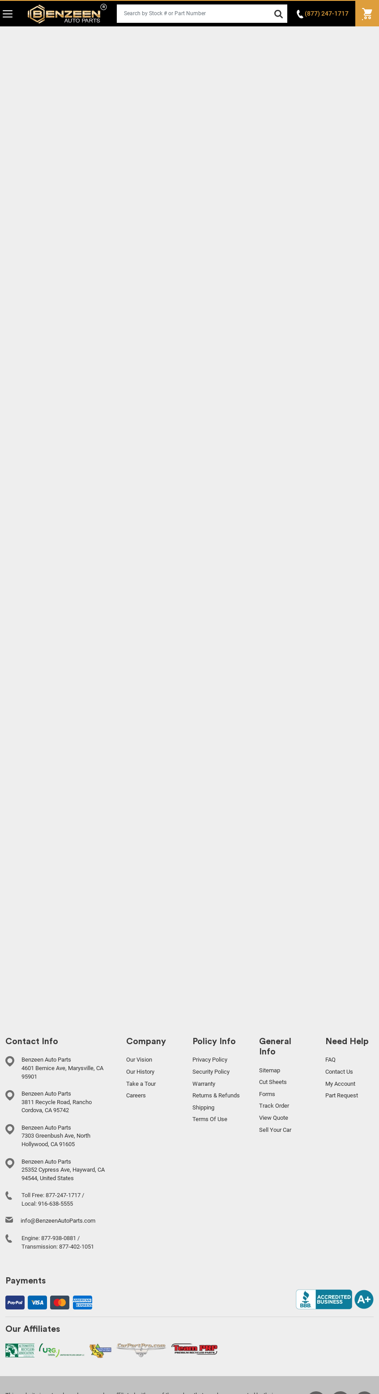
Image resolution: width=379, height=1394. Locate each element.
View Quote (273, 1117)
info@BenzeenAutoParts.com (58, 1220)
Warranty (203, 1083)
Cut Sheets (273, 1082)
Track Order (274, 1105)
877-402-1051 (76, 1246)
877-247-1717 (63, 1195)
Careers (136, 1095)
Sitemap (269, 1070)
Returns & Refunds (216, 1095)
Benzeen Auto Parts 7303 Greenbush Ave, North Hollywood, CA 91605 (55, 1136)
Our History (140, 1071)
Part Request (341, 1095)
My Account (340, 1083)
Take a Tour (141, 1083)
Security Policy (211, 1071)
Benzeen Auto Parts (67, 14)
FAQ (330, 1059)
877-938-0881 (58, 1238)
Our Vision (139, 1059)
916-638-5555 (55, 1203)
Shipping (203, 1107)
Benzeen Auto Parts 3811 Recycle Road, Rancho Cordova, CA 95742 (56, 1102)
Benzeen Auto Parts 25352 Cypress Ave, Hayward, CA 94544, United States (63, 1170)
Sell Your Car (275, 1129)
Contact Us (339, 1071)
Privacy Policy (209, 1059)
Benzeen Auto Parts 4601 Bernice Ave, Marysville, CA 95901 (62, 1068)
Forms (267, 1094)
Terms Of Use (209, 1119)
